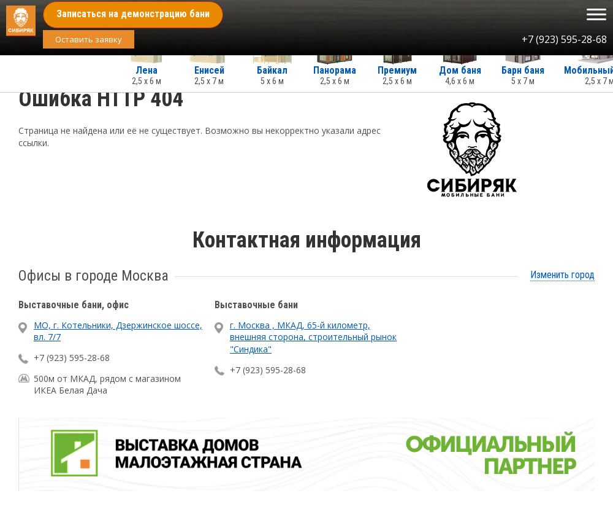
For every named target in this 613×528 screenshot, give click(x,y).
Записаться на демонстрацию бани (133, 14)
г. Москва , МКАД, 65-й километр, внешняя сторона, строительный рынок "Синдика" (313, 337)
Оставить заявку (88, 39)
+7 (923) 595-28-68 (564, 39)
